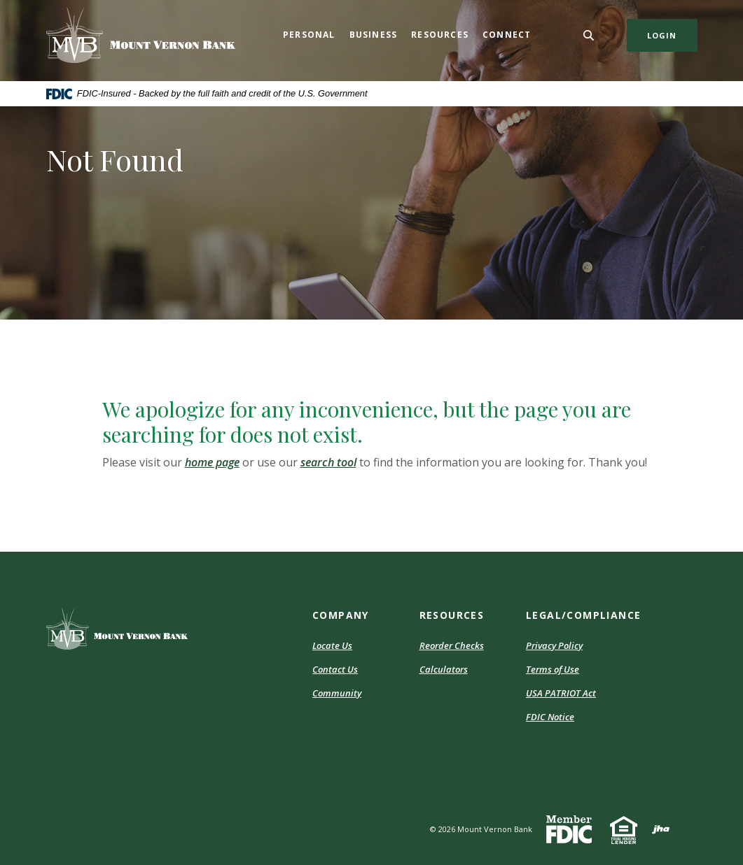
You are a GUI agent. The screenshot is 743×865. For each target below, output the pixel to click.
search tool (328, 462)
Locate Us (332, 645)
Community (336, 693)
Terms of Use (552, 669)
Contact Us (335, 669)
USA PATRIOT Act (561, 693)
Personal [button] (309, 35)
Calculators (443, 669)
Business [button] (373, 35)
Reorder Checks (451, 645)
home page (212, 462)
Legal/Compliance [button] (583, 615)
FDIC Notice (550, 716)
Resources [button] (439, 35)
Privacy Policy (554, 645)
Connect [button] (506, 35)
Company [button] (340, 615)
